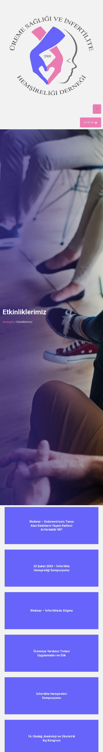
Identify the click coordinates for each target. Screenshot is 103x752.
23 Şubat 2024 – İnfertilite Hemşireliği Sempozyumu (51, 568)
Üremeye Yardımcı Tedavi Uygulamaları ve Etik (51, 653)
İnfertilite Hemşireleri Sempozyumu (51, 696)
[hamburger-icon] (97, 109)
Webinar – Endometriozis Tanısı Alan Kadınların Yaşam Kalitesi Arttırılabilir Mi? (51, 526)
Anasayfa (8, 322)
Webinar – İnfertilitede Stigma (51, 611)
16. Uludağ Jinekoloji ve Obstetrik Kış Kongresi (51, 738)
